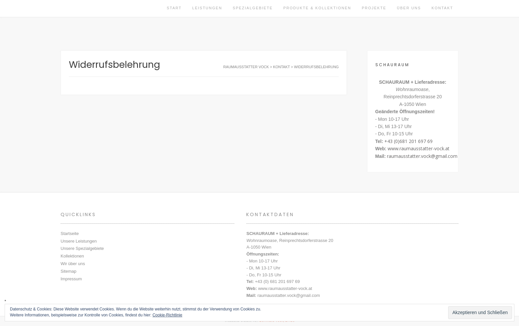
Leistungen (207, 8)
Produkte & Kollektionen (317, 8)
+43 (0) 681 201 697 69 (277, 281)
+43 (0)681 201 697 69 (408, 141)
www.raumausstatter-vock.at (418, 148)
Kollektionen (72, 256)
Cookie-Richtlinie (167, 315)
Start (174, 8)
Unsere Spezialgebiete (82, 248)
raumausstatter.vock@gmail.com (422, 156)
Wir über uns (73, 263)
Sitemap (68, 271)
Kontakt (442, 8)
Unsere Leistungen (79, 241)
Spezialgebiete (253, 8)
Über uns (409, 8)
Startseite (70, 233)
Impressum (71, 278)
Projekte (374, 8)
